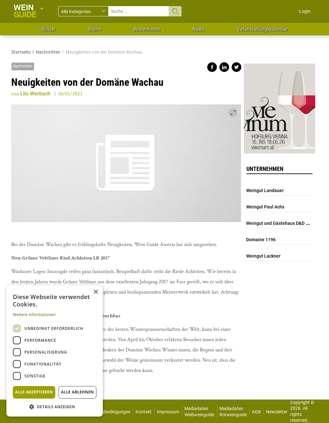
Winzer (48, 29)
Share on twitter (236, 67)
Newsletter (277, 411)
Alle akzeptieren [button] (34, 392)
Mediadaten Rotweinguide (233, 411)
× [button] (95, 292)
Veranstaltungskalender (262, 29)
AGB (256, 411)
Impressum (168, 411)
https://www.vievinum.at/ (280, 106)
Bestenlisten (146, 29)
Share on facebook (212, 67)
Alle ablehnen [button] (77, 392)
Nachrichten (48, 52)
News (198, 29)
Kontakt (144, 411)
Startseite (21, 52)
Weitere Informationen (34, 314)
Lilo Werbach (35, 94)
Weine (94, 29)
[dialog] (54, 351)
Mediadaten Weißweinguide (199, 411)
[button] (54, 406)
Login (304, 11)
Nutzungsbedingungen (107, 411)
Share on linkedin (224, 67)
